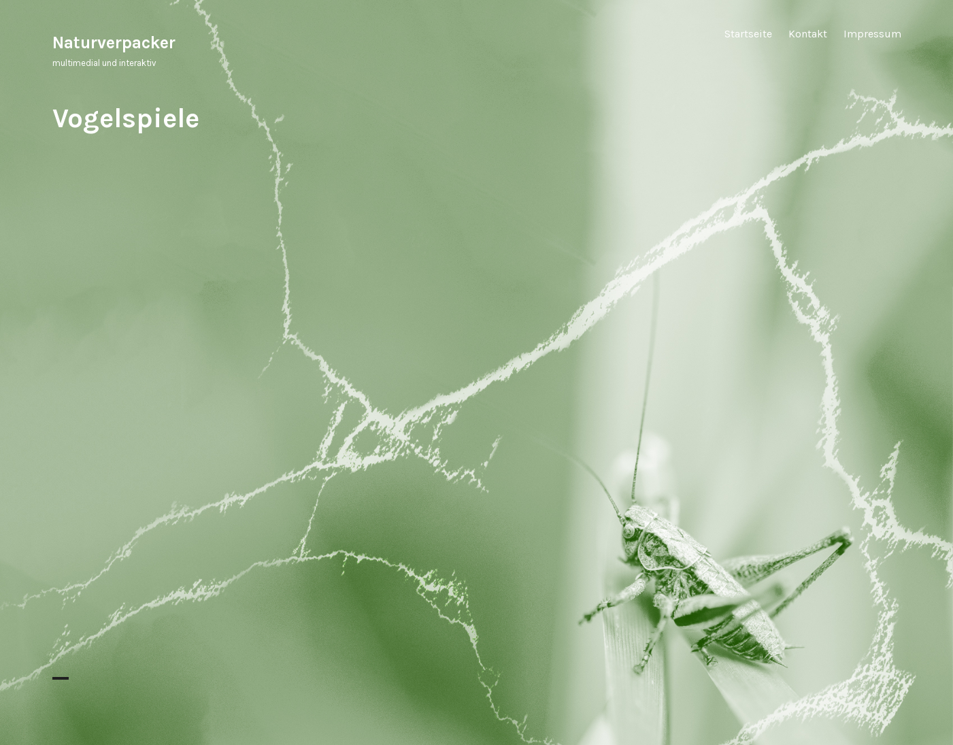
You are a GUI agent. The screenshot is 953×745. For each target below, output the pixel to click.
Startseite (748, 33)
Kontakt (807, 33)
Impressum (872, 33)
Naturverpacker (113, 42)
